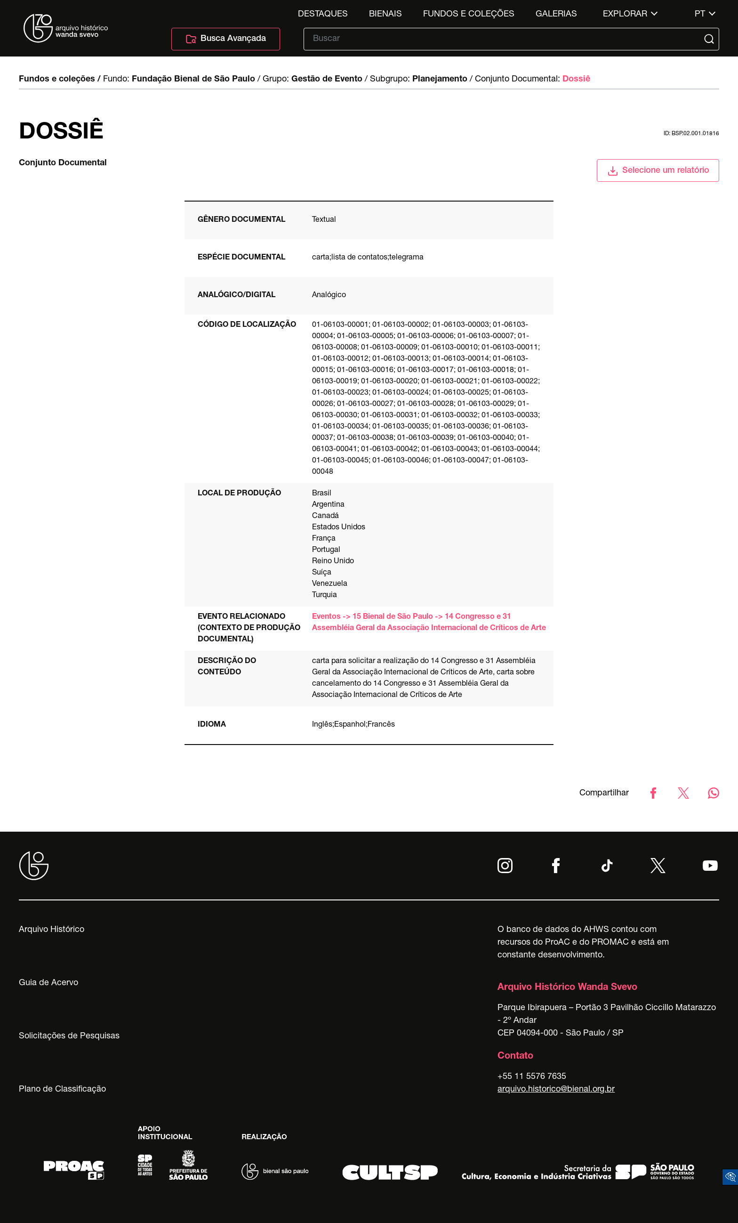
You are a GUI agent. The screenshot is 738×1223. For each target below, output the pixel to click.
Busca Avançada (225, 39)
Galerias (556, 14)
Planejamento (439, 79)
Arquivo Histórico (51, 930)
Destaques (323, 14)
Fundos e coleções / (60, 79)
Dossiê (576, 79)
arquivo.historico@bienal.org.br (556, 1089)
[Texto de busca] (505, 39)
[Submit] (710, 39)
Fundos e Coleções (468, 14)
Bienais (385, 14)
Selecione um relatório (658, 171)
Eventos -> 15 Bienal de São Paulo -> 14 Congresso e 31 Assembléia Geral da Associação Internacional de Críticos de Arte (429, 623)
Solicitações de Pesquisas (69, 1036)
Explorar (625, 14)
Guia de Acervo (48, 983)
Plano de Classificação (62, 1089)
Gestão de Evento (326, 79)
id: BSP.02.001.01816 (691, 134)
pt (700, 14)
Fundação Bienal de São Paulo (193, 79)
